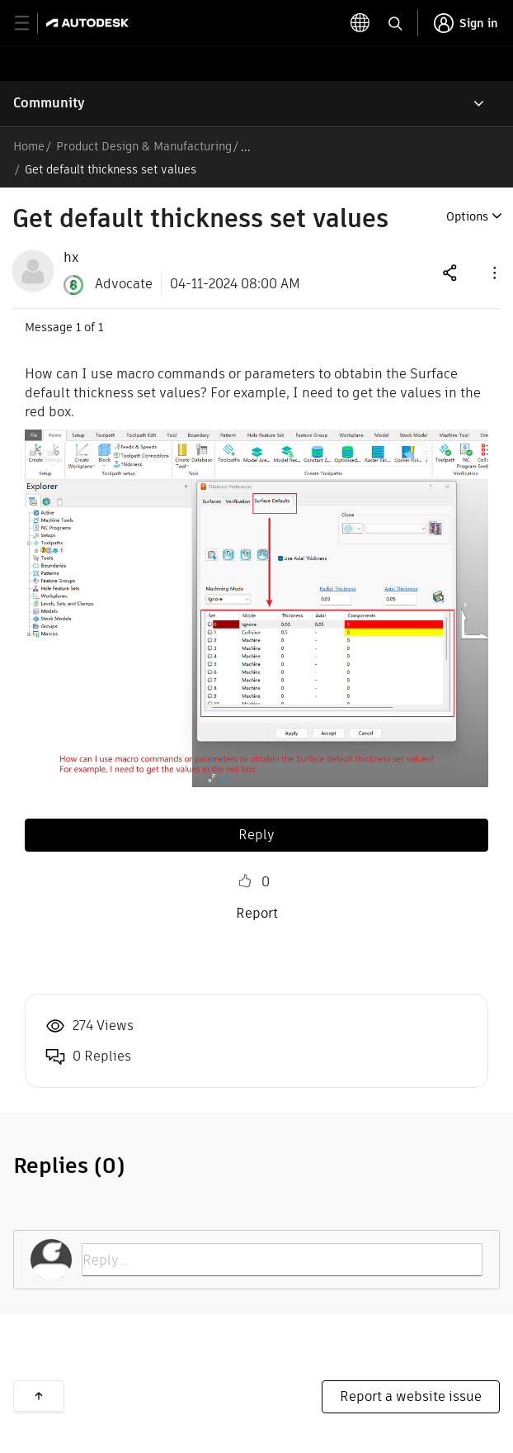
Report (257, 913)
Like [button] (245, 881)
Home (29, 146)
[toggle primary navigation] (31, 23)
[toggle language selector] (360, 23)
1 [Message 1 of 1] (78, 327)
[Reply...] (282, 1259)
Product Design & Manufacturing (144, 146)
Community (49, 102)
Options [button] (467, 216)
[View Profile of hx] (71, 258)
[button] (493, 272)
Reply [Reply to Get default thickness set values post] (256, 834)
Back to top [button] (38, 1396)
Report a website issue (411, 1396)
